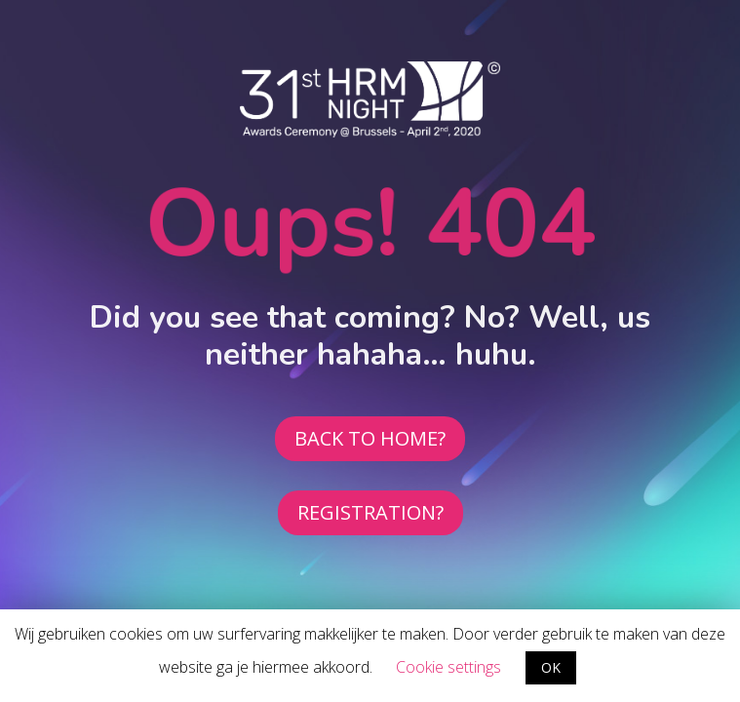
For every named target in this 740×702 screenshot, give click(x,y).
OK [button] (551, 667)
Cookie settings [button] (448, 667)
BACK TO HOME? (370, 438)
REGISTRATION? (370, 512)
